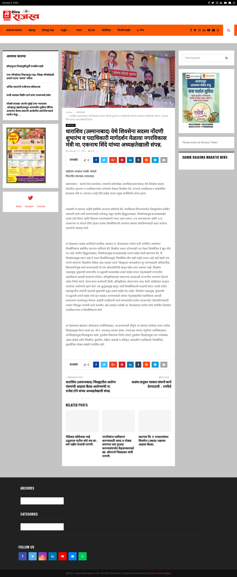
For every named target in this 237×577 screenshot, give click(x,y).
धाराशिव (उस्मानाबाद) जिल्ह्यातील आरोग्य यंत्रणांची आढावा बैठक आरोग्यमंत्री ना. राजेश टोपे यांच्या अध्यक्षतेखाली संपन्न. (91, 387)
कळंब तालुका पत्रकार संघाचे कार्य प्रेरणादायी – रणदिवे (151, 385)
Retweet (29, 206)
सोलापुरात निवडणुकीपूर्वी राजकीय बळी (24, 66)
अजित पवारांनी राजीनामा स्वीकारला (23, 86)
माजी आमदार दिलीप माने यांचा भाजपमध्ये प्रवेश (28, 95)
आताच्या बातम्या (14, 30)
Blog (91, 30)
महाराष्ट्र (31, 30)
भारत (78, 30)
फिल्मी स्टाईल (124, 30)
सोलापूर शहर (48, 30)
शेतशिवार (106, 30)
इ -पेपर (140, 30)
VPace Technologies (160, 573)
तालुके (64, 30)
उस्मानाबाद (71, 125)
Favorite (41, 206)
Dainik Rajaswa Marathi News (204, 157)
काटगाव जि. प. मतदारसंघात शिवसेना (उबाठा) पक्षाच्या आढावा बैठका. (153, 441)
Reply (19, 206)
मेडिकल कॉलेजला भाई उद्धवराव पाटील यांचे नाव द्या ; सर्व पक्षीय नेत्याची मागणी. (81, 441)
